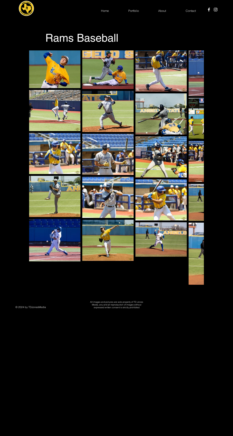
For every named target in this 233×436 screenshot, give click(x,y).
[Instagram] (215, 9)
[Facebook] (208, 9)
